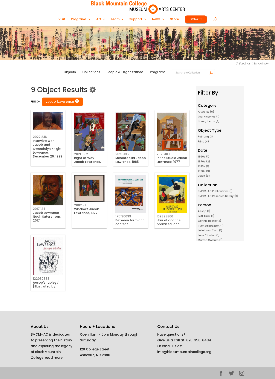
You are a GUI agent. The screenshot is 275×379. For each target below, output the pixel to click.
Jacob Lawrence (62, 101)
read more (54, 357)
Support (135, 19)
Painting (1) (205, 136)
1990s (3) (204, 171)
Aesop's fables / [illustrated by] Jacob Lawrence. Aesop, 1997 (46, 288)
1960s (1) (203, 156)
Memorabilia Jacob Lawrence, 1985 (130, 160)
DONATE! (196, 19)
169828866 (165, 216)
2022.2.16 (40, 137)
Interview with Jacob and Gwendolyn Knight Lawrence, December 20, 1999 (47, 149)
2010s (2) (204, 176)
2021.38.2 (122, 154)
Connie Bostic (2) (209, 221)
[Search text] (193, 73)
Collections (91, 72)
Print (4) (203, 141)
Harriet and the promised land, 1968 (168, 224)
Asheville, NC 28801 (95, 355)
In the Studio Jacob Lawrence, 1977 (172, 160)
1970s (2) (204, 161)
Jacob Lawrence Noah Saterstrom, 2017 (47, 217)
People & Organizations (125, 72)
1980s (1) (203, 166)
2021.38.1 (163, 154)
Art (98, 19)
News (156, 19)
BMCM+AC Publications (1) (215, 191)
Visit (62, 19)
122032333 (41, 279)
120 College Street (95, 349)
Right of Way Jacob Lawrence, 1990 (87, 162)
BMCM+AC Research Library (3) (218, 196)
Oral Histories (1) (209, 116)
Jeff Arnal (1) (206, 216)
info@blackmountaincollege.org (184, 352)
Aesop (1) (204, 211)
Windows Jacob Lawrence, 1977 (86, 211)
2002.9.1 (80, 205)
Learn (115, 19)
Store (174, 19)
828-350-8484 (198, 340)
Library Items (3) (209, 121)
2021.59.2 (81, 154)
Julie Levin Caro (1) (210, 230)
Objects (70, 72)
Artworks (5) (206, 111)
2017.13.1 (39, 209)
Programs (79, 19)
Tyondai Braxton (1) (211, 226)
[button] (77, 101)
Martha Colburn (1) (210, 240)
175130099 (123, 216)
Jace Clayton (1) (209, 235)
